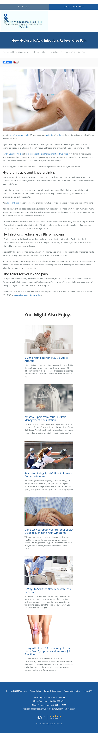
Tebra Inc (22, 691)
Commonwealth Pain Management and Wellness (21, 52)
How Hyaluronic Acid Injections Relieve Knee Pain (67, 52)
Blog (44, 52)
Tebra (60, 724)
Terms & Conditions (52, 691)
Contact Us (88, 691)
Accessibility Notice (72, 691)
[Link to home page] (33, 21)
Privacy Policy (35, 691)
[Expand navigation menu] (94, 21)
